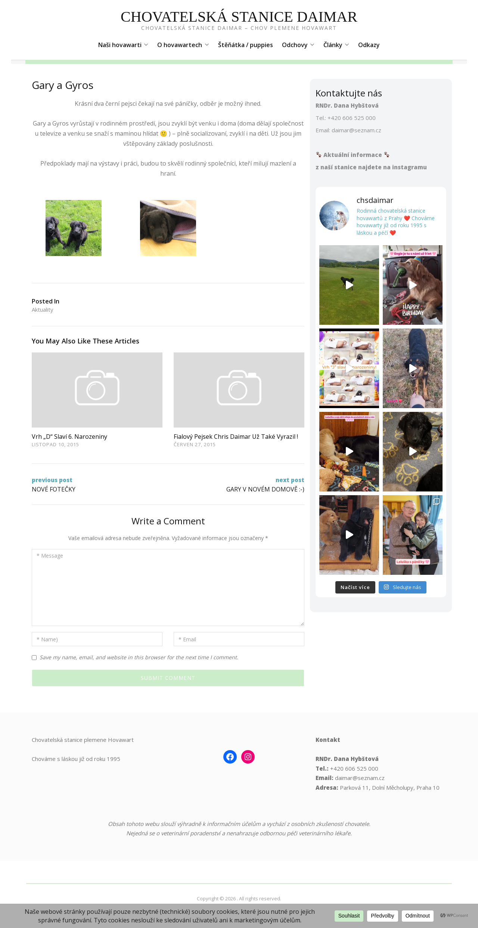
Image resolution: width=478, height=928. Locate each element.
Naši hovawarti (123, 45)
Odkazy (369, 45)
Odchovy (298, 45)
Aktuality (42, 309)
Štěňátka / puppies (245, 45)
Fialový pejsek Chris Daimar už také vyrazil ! (236, 436)
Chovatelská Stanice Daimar (239, 16)
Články (336, 45)
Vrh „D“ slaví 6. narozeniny (69, 436)
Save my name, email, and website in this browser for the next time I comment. (139, 657)
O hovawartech (183, 45)
